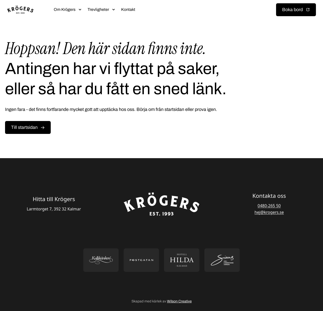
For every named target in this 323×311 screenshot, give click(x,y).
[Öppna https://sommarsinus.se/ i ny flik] (222, 260)
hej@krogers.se (269, 212)
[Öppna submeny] (80, 9)
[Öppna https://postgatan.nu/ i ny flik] (141, 260)
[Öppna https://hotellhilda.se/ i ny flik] (182, 260)
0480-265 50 (269, 205)
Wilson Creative (179, 301)
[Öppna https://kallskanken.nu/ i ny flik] (101, 260)
